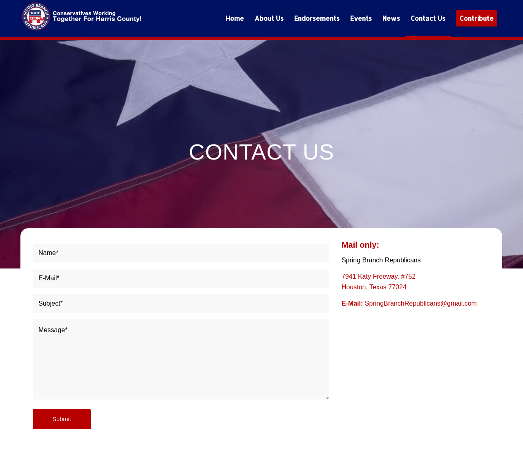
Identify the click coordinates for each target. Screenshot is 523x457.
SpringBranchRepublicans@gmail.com (421, 303)
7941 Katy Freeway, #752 (379, 276)
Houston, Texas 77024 (374, 287)
